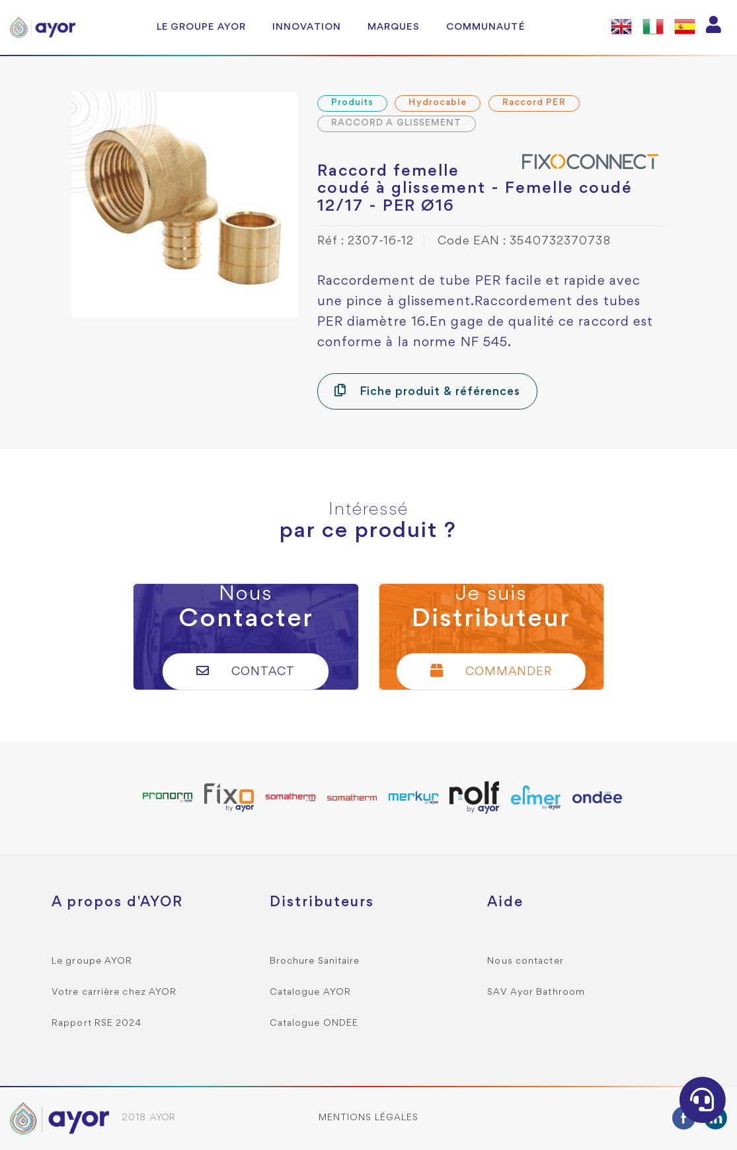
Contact (245, 671)
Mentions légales (369, 1118)
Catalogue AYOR (310, 992)
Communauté (485, 27)
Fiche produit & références (427, 391)
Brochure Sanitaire (315, 961)
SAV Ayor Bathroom (536, 992)
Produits (352, 102)
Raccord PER (534, 102)
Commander (491, 671)
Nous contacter (525, 961)
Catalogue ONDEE (314, 1023)
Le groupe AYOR (201, 27)
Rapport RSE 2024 (97, 1023)
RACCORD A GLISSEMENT (396, 123)
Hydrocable (437, 102)
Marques (394, 27)
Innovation (306, 27)
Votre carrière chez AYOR (114, 992)
